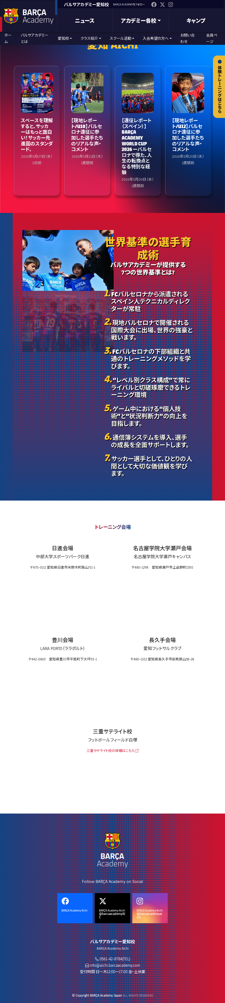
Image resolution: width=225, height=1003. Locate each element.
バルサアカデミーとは (34, 38)
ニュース (85, 20)
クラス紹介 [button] (89, 38)
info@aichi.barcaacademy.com (115, 965)
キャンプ (196, 20)
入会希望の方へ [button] (156, 38)
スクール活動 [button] (120, 38)
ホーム (8, 38)
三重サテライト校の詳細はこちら (113, 750)
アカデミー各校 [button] (138, 20)
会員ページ (211, 38)
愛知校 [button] (63, 38)
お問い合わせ (187, 38)
